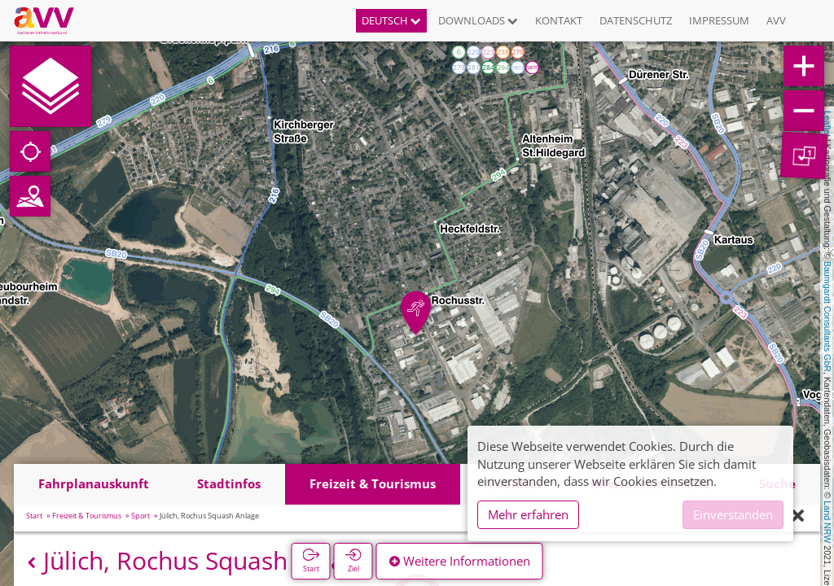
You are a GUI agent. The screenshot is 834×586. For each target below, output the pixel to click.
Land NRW (827, 522)
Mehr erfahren (528, 514)
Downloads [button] (478, 20)
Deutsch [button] (391, 20)
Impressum (719, 20)
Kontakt (558, 20)
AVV (776, 20)
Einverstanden (733, 514)
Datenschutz (635, 20)
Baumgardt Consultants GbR (827, 316)
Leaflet (827, 124)
